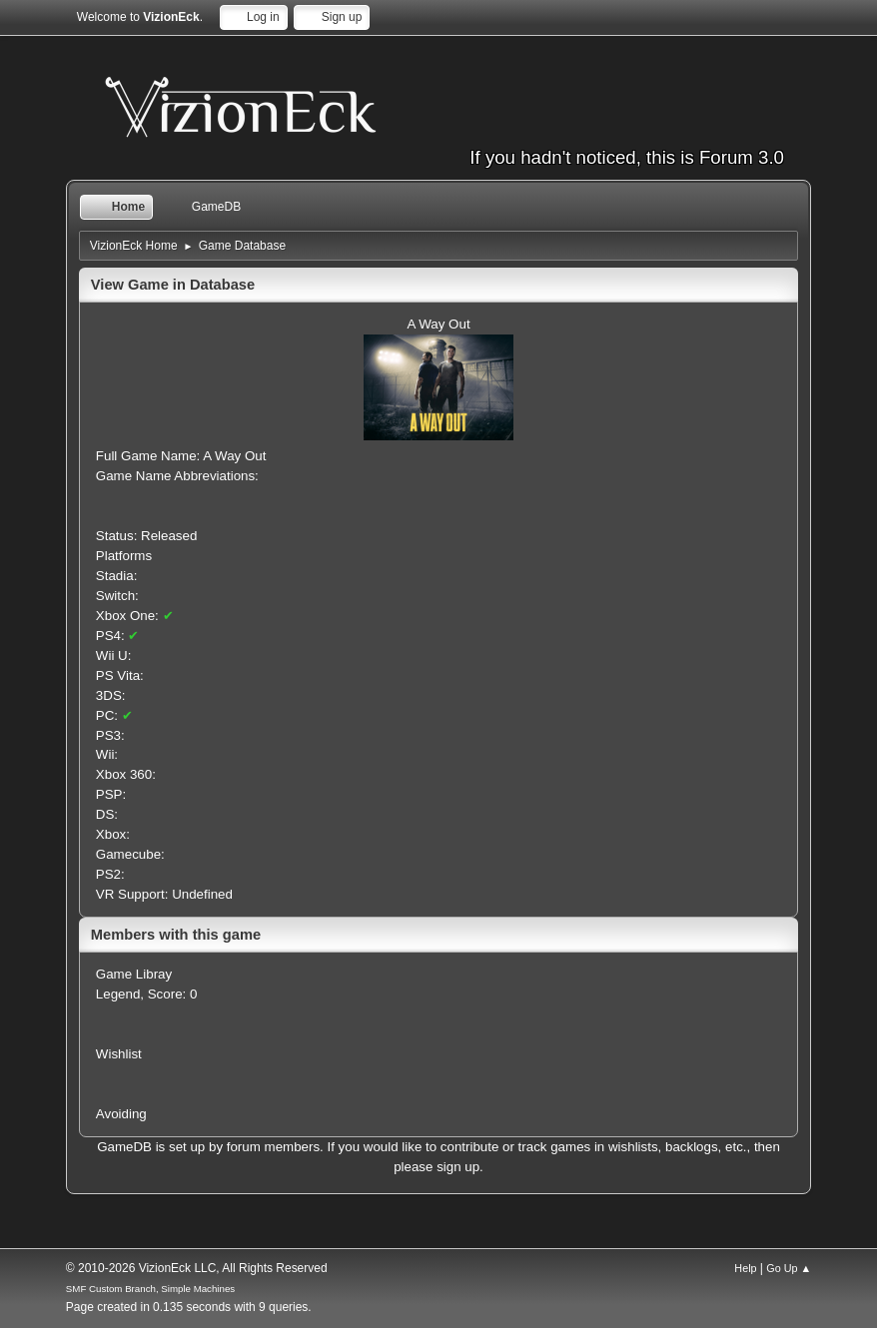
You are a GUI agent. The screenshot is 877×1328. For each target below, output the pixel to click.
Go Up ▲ (788, 1268)
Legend (118, 994)
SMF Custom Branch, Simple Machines (150, 1288)
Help (745, 1268)
